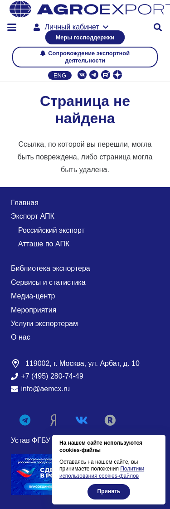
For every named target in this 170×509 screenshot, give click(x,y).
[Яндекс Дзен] (53, 420)
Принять (109, 491)
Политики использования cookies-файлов (101, 472)
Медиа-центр (33, 296)
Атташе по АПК (43, 244)
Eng (59, 75)
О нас (20, 337)
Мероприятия (33, 310)
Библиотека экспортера (50, 268)
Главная (25, 202)
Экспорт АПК (32, 216)
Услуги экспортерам (44, 323)
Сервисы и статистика (48, 282)
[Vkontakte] (82, 420)
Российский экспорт (51, 230)
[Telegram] (25, 420)
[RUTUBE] (110, 420)
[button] (11, 27)
